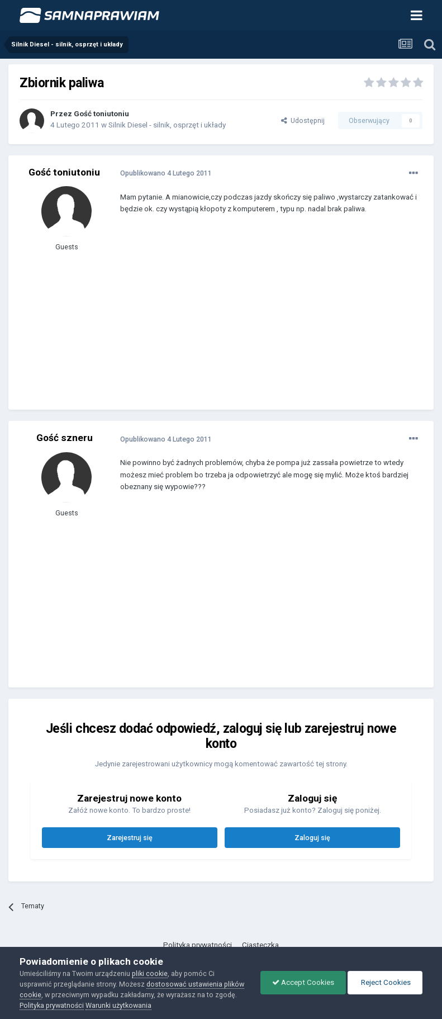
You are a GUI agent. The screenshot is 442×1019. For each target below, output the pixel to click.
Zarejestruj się (130, 837)
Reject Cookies (385, 982)
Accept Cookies (303, 982)
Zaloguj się (312, 837)
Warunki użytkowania (118, 1005)
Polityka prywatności (197, 945)
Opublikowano (166, 173)
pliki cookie (150, 973)
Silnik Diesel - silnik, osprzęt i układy (167, 125)
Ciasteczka (260, 945)
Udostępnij (303, 120)
